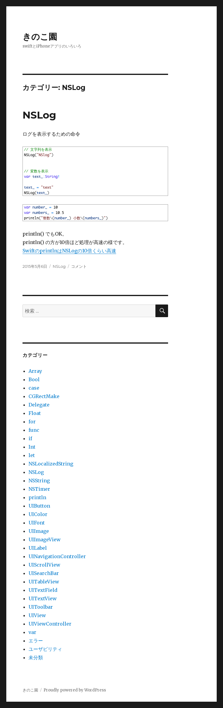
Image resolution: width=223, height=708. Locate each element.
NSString (39, 481)
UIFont (37, 523)
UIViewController (50, 624)
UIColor (38, 514)
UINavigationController (57, 556)
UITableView (44, 582)
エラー (36, 641)
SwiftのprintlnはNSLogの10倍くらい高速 (69, 251)
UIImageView (45, 539)
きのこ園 (40, 37)
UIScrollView (44, 565)
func (34, 430)
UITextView (43, 598)
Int (32, 447)
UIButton (39, 506)
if (30, 438)
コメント (79, 266)
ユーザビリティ (45, 649)
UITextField (43, 590)
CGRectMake (44, 396)
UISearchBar (44, 573)
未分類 (36, 657)
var (32, 632)
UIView (37, 615)
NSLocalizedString (51, 464)
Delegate (39, 405)
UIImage (39, 531)
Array (35, 371)
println (37, 497)
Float (35, 413)
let (32, 455)
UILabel (38, 548)
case (34, 388)
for (32, 422)
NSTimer (39, 489)
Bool (34, 379)
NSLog (39, 115)
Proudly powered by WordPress (75, 690)
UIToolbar (41, 607)
